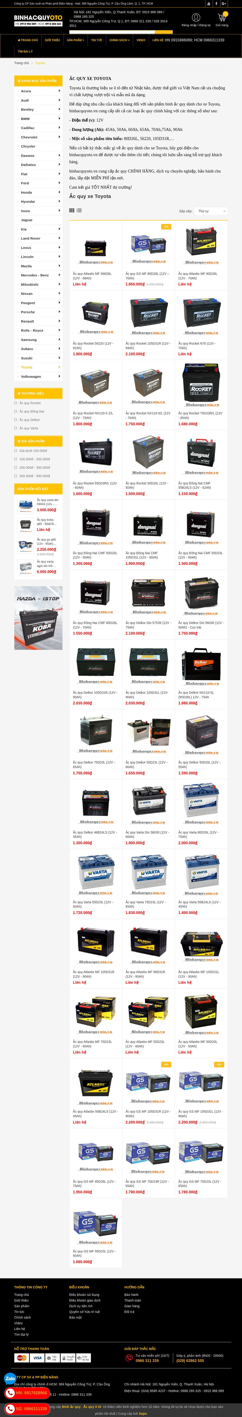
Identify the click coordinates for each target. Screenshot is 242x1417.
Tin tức (96, 40)
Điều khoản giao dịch (84, 1300)
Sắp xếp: (185, 211)
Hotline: (188, 40)
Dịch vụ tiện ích (80, 1306)
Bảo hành (132, 1295)
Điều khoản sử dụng (84, 1295)
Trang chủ (28, 40)
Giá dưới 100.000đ (30, 451)
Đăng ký (204, 25)
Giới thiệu (52, 40)
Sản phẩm (75, 40)
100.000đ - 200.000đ (32, 459)
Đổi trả (129, 1312)
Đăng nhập (189, 25)
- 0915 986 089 (213, 1391)
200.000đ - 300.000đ (32, 467)
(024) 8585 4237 (153, 1391)
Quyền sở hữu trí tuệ (84, 1312)
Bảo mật (75, 1317)
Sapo (143, 1413)
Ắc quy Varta (26, 428)
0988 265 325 (191, 1391)
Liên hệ (157, 40)
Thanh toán (133, 1300)
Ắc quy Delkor (27, 420)
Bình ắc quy (71, 1407)
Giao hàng (132, 1306)
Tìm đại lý (25, 51)
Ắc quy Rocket (27, 403)
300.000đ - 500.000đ (32, 476)
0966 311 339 (147, 1361)
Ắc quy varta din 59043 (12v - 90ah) (48, 504)
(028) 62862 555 (190, 1361)
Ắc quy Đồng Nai (29, 411)
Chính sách (120, 40)
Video (141, 40)
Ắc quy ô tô (92, 1407)
